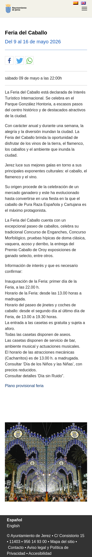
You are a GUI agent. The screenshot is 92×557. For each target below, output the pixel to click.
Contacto (16, 547)
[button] (9, 60)
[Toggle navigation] (84, 8)
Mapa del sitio (62, 542)
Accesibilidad (39, 553)
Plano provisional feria (24, 386)
